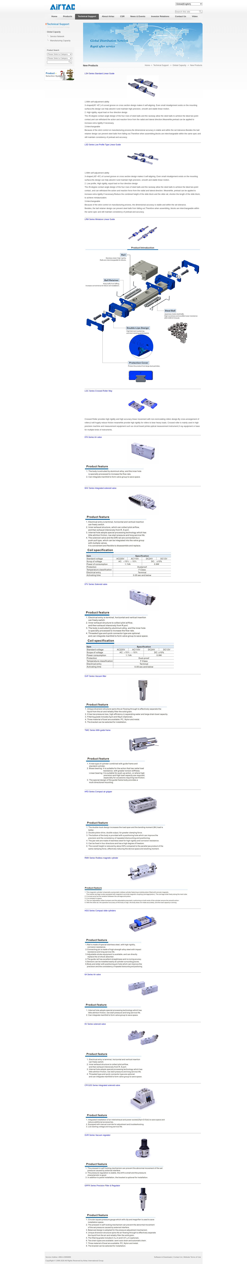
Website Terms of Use (192, 1257)
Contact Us (177, 1257)
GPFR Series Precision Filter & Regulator (102, 1185)
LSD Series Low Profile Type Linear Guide (103, 145)
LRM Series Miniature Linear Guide (100, 219)
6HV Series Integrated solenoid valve (100, 488)
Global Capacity (54, 32)
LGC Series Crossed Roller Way (98, 391)
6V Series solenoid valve (95, 1024)
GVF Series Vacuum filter (95, 676)
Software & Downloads (163, 1257)
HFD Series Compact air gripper (98, 792)
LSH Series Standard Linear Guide (99, 73)
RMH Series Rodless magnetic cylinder (101, 858)
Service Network (57, 36)
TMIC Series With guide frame (98, 730)
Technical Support (161, 65)
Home (147, 65)
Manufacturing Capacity (60, 41)
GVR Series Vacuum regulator (98, 1135)
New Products (196, 65)
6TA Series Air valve (93, 437)
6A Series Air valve (93, 974)
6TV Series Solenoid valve (96, 584)
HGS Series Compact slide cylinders (100, 911)
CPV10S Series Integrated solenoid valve (102, 1085)
